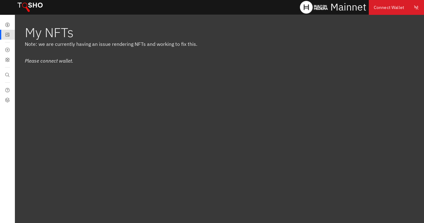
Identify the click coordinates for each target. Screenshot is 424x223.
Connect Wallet (396, 7)
